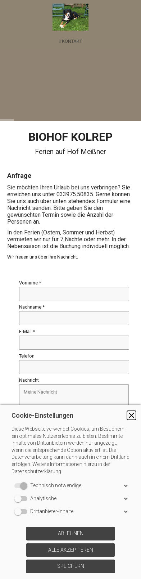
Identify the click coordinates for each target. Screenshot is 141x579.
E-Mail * (27, 331)
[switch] (22, 485)
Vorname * (30, 283)
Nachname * (32, 307)
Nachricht (29, 380)
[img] (70, 17)
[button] (131, 415)
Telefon (27, 356)
